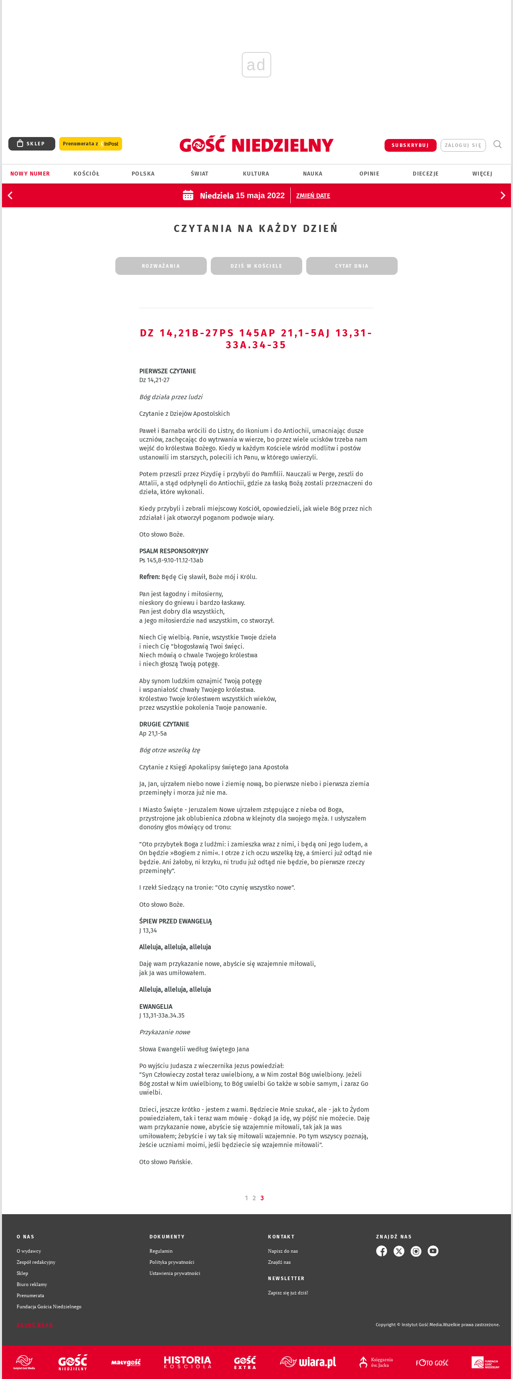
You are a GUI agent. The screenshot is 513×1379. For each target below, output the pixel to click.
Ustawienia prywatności (175, 1273)
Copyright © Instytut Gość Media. (409, 1324)
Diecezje (426, 173)
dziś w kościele (256, 266)
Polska (143, 173)
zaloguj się (463, 145)
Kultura (256, 173)
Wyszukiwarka (497, 144)
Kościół (87, 173)
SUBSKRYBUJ (410, 145)
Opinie (369, 173)
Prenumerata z (91, 144)
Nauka (313, 173)
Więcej (482, 173)
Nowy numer (30, 173)
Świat (200, 173)
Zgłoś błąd (35, 1325)
